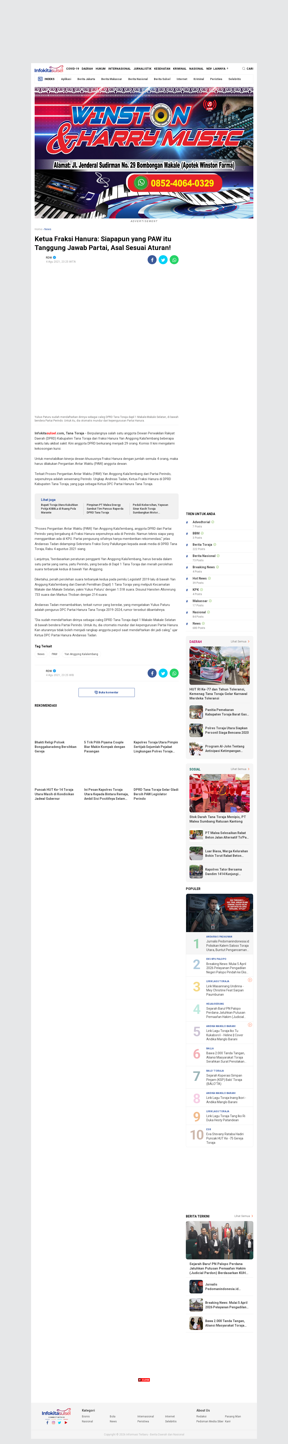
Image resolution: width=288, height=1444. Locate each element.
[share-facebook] (152, 259)
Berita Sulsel (162, 79)
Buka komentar (106, 692)
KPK (196, 589)
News (210, 68)
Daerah (87, 68)
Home (38, 229)
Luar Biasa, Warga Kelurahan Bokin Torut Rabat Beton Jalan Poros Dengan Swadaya (227, 853)
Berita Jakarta (86, 79)
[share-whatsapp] (174, 259)
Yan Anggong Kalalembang (81, 654)
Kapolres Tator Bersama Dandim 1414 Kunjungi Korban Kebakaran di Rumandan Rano (223, 872)
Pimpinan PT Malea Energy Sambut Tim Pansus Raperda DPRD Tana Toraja (105, 508)
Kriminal (180, 68)
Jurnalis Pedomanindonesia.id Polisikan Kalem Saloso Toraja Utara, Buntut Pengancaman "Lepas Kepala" (227, 946)
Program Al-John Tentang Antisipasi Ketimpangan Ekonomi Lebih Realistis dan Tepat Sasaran (226, 749)
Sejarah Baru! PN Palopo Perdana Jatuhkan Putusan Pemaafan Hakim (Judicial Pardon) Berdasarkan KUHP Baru (225, 1013)
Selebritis (234, 79)
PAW (54, 654)
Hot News (200, 578)
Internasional (119, 68)
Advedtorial (201, 522)
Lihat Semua (238, 641)
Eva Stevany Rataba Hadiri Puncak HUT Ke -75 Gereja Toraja (225, 1138)
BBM (196, 533)
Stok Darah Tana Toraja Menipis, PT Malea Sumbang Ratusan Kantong (217, 819)
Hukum (101, 68)
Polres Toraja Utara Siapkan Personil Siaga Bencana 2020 (227, 730)
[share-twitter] (163, 259)
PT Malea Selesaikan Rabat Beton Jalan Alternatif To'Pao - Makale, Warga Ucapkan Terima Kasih (227, 835)
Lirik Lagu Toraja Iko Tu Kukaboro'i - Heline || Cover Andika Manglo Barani (224, 1035)
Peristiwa (216, 79)
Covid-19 (72, 68)
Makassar (200, 601)
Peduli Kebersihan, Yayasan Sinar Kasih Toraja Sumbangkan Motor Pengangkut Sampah (150, 508)
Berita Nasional (138, 79)
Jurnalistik (142, 68)
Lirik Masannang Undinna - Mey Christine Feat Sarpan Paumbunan (225, 990)
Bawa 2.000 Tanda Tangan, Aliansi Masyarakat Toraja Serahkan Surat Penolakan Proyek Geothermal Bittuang (226, 1057)
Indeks (46, 79)
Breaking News (204, 567)
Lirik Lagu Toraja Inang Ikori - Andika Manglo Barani (226, 1100)
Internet (182, 79)
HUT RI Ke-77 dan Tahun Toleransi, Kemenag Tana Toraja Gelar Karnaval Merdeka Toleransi (218, 693)
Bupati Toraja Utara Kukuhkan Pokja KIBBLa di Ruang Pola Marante (59, 508)
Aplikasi (66, 79)
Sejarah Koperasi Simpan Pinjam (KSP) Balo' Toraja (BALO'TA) (224, 1080)
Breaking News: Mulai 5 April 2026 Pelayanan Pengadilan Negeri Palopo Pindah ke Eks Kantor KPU (226, 968)
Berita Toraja (202, 544)
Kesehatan (162, 68)
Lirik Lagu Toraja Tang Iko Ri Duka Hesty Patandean (225, 1118)
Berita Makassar (111, 79)
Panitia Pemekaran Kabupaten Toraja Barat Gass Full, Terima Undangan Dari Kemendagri (227, 712)
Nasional (196, 68)
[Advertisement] (144, 31)
